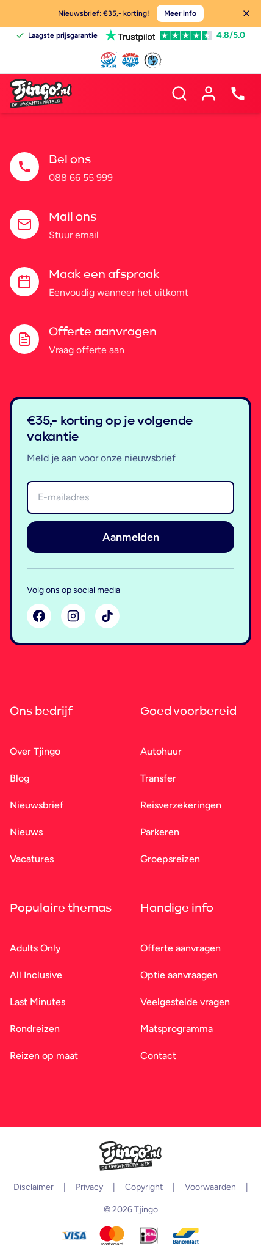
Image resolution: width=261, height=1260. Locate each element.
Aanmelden (130, 537)
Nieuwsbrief (36, 805)
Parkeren (159, 832)
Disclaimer (33, 1187)
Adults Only (35, 948)
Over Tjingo (35, 751)
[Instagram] (73, 616)
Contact (158, 1055)
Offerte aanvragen (180, 948)
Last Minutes (37, 1002)
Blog (19, 778)
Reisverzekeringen (180, 805)
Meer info (180, 13)
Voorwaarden (210, 1187)
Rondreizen (35, 1029)
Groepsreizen (170, 859)
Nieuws (26, 832)
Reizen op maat (44, 1055)
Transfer (158, 778)
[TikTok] (107, 616)
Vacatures (32, 859)
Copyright (144, 1187)
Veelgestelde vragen (185, 1002)
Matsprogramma (176, 1029)
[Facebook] (39, 616)
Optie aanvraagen (179, 975)
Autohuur (161, 751)
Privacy (89, 1187)
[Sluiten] (246, 13)
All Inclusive (36, 975)
